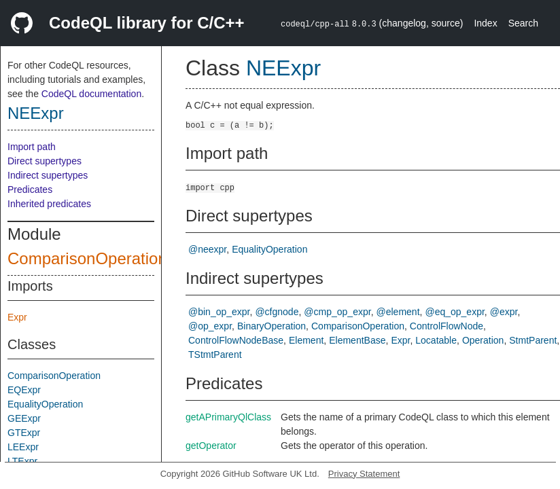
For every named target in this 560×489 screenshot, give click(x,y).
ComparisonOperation (87, 258)
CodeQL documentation (91, 93)
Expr (17, 317)
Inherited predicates (49, 203)
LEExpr (23, 446)
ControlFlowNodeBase (235, 340)
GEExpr (24, 418)
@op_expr (210, 326)
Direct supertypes (44, 161)
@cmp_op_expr (337, 311)
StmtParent (533, 340)
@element (398, 311)
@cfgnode (276, 311)
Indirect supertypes (47, 175)
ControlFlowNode (446, 326)
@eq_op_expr (454, 311)
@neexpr (207, 249)
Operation (483, 340)
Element (306, 340)
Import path (31, 146)
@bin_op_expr (219, 311)
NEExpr (35, 113)
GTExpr (23, 432)
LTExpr (22, 461)
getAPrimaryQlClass (228, 417)
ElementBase (357, 340)
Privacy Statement (364, 474)
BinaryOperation (271, 326)
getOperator (211, 445)
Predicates (29, 189)
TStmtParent (215, 354)
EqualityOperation (45, 404)
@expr (504, 311)
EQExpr (24, 389)
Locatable (436, 340)
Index (485, 23)
